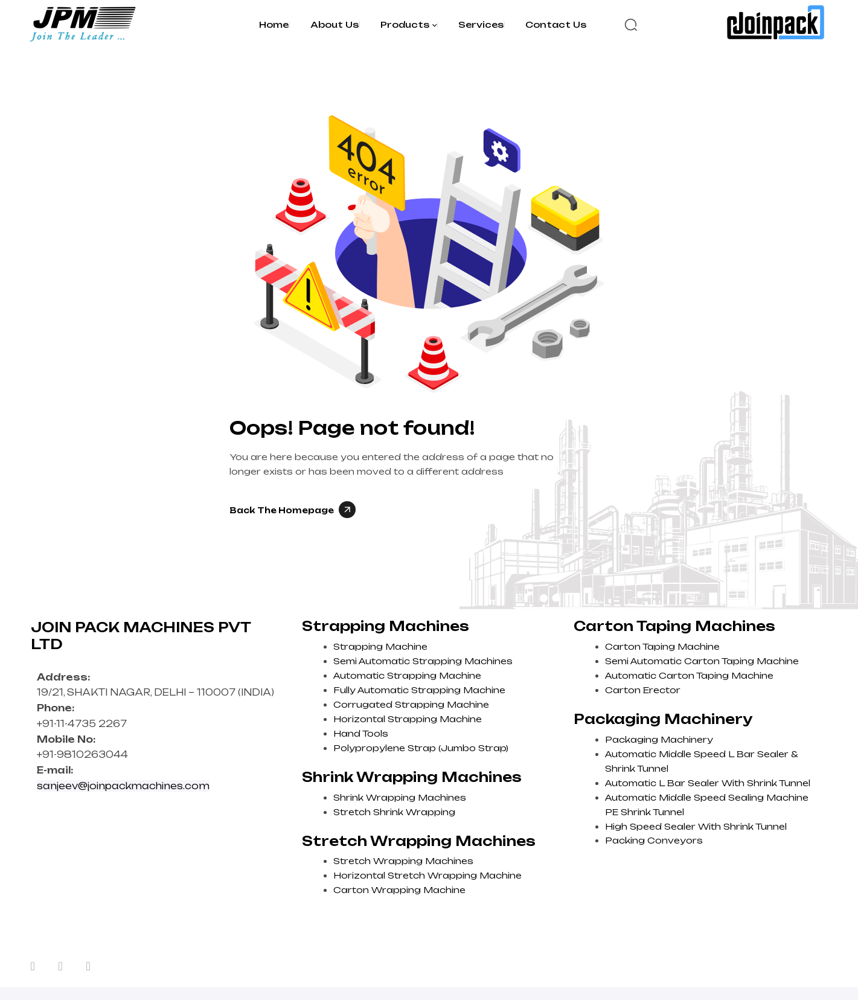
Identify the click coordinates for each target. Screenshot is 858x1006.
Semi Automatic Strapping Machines (423, 661)
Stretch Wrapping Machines (403, 861)
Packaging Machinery (659, 739)
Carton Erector (642, 690)
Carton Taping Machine (662, 646)
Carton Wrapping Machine (399, 890)
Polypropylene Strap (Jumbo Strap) (420, 748)
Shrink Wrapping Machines (399, 797)
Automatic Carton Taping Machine (689, 675)
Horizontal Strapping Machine (407, 719)
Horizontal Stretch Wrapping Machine (427, 875)
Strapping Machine (380, 646)
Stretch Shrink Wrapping (394, 812)
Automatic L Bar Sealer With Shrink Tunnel (707, 783)
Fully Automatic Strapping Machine (419, 690)
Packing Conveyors (654, 840)
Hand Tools (360, 733)
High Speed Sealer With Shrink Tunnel (696, 826)
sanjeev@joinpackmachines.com (123, 786)
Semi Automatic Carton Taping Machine (702, 661)
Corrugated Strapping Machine (411, 704)
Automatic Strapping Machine (407, 675)
